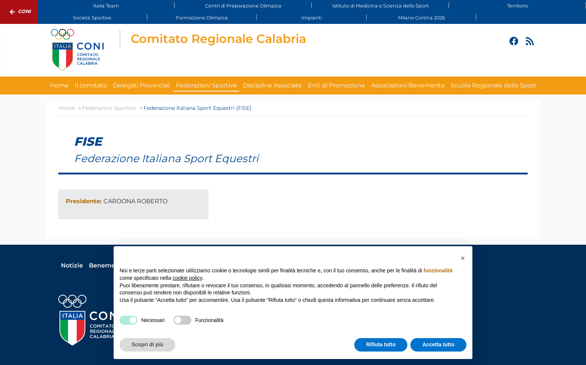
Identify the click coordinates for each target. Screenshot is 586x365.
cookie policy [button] (187, 278)
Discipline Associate (272, 85)
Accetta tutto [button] (438, 344)
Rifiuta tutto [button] (381, 344)
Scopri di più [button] (147, 344)
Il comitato (91, 85)
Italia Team (106, 6)
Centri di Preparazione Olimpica (243, 6)
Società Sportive (92, 18)
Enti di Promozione (336, 85)
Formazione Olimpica (202, 18)
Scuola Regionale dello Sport (493, 85)
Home (59, 85)
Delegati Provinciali (141, 85)
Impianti (311, 18)
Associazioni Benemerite (408, 85)
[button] (463, 258)
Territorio (517, 6)
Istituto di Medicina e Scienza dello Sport (380, 6)
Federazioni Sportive (206, 85)
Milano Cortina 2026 (421, 18)
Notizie (72, 265)
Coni (19, 12)
